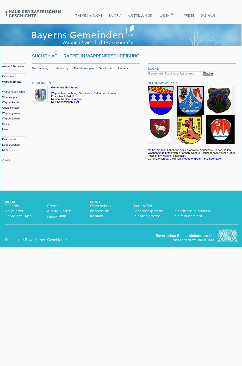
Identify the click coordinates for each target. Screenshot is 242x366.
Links (5, 129)
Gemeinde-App (18, 216)
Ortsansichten (10, 107)
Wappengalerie (11, 118)
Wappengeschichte (13, 91)
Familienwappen (83, 68)
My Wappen (159, 150)
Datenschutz (101, 206)
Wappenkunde (10, 102)
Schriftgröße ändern (192, 211)
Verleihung (62, 68)
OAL (77, 101)
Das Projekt (9, 139)
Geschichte (105, 68)
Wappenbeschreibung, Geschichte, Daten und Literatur (84, 93)
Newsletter (14, 211)
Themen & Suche (88, 15)
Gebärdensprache (147, 211)
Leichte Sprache (146, 216)
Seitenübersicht (188, 216)
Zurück (6, 160)
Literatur (123, 68)
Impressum (99, 211)
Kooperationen (11, 144)
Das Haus (208, 15)
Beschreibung (40, 68)
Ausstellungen (140, 15)
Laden (168, 15)
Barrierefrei (142, 206)
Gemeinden (9, 76)
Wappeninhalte (11, 81)
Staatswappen (10, 97)
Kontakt (96, 216)
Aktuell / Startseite (13, 66)
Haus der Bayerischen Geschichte (38, 240)
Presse (188, 15)
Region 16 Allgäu (71, 99)
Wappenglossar (11, 113)
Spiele (6, 124)
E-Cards (12, 206)
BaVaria (115, 15)
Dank (5, 150)
